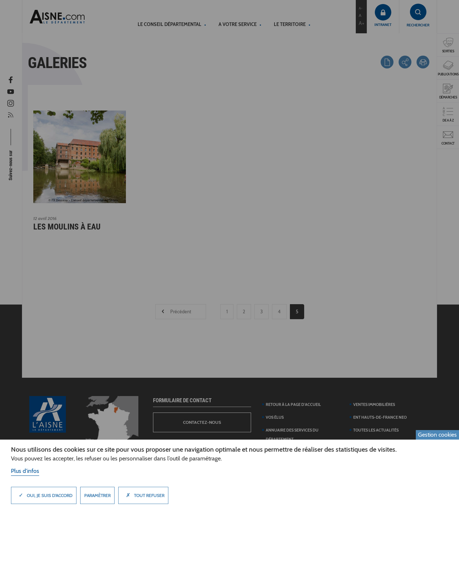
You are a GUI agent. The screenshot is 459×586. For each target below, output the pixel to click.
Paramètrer (97, 495)
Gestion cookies (437, 434)
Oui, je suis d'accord (43, 495)
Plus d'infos (25, 470)
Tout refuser (143, 495)
